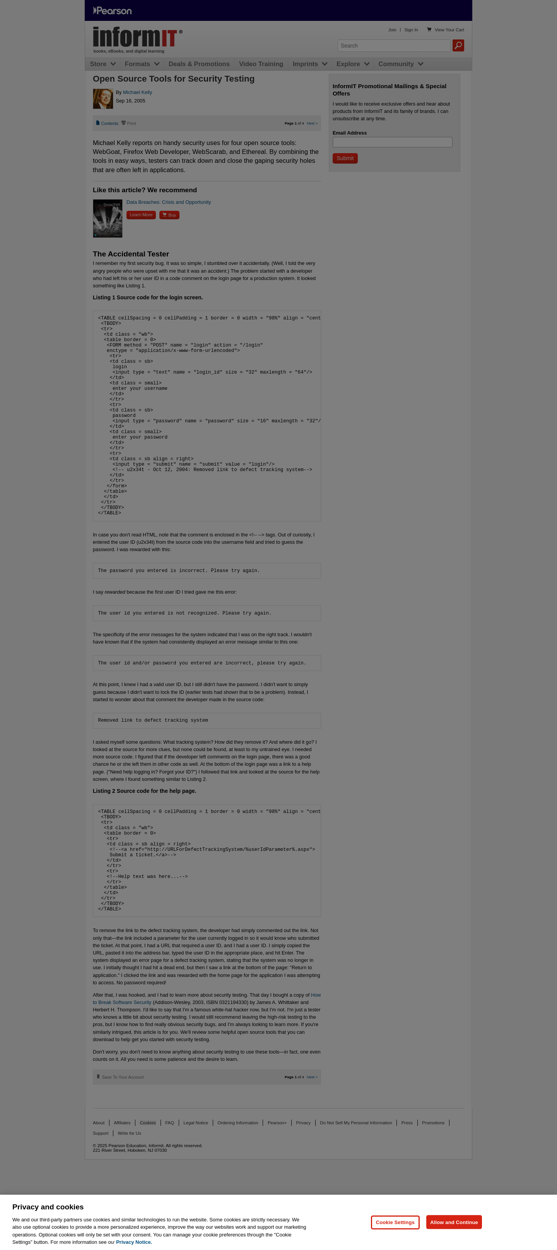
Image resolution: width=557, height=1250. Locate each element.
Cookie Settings (395, 1222)
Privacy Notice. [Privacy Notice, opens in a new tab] (134, 1242)
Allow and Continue (454, 1222)
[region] (278, 1222)
